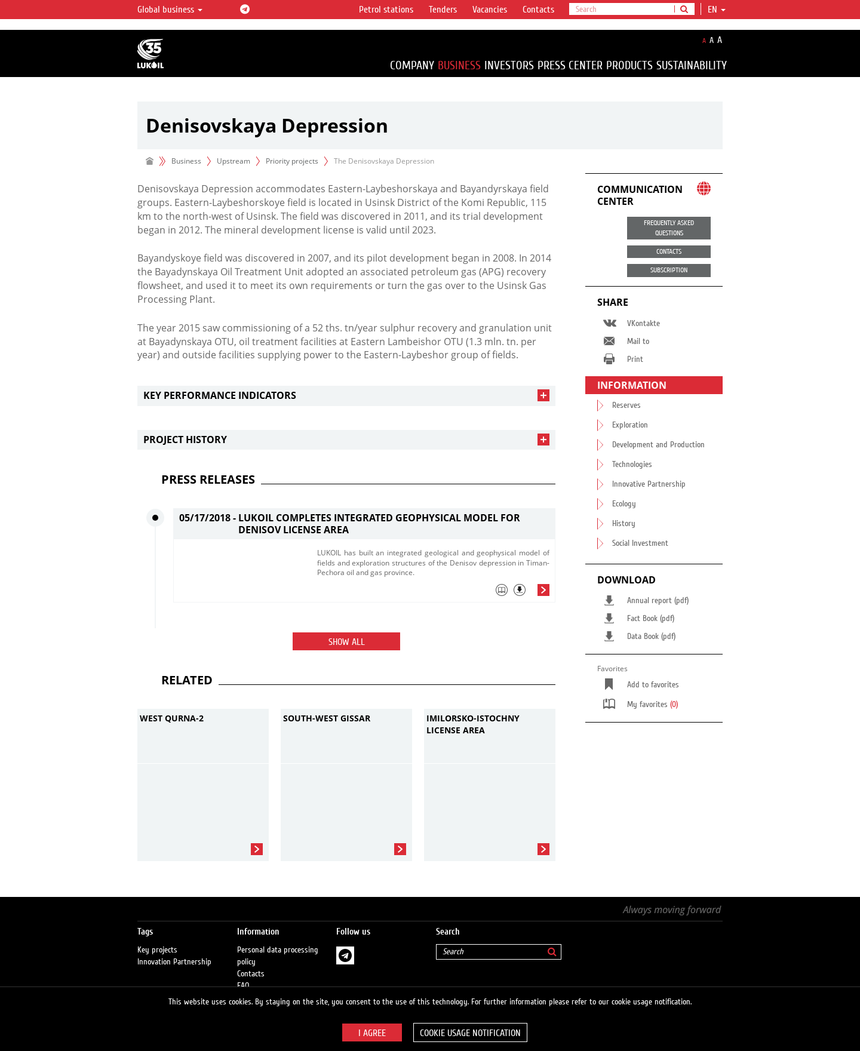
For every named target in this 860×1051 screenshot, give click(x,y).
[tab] (346, 395)
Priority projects (292, 161)
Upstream (233, 161)
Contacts (538, 9)
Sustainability (691, 65)
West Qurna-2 (172, 718)
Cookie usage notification (470, 1033)
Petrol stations (386, 9)
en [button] (717, 9)
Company (412, 65)
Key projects (157, 938)
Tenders (443, 9)
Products (629, 65)
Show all (346, 642)
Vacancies (489, 9)
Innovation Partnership (174, 950)
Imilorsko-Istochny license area (473, 724)
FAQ (243, 974)
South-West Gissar (326, 718)
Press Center (570, 65)
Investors (509, 65)
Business (459, 65)
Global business (169, 9)
